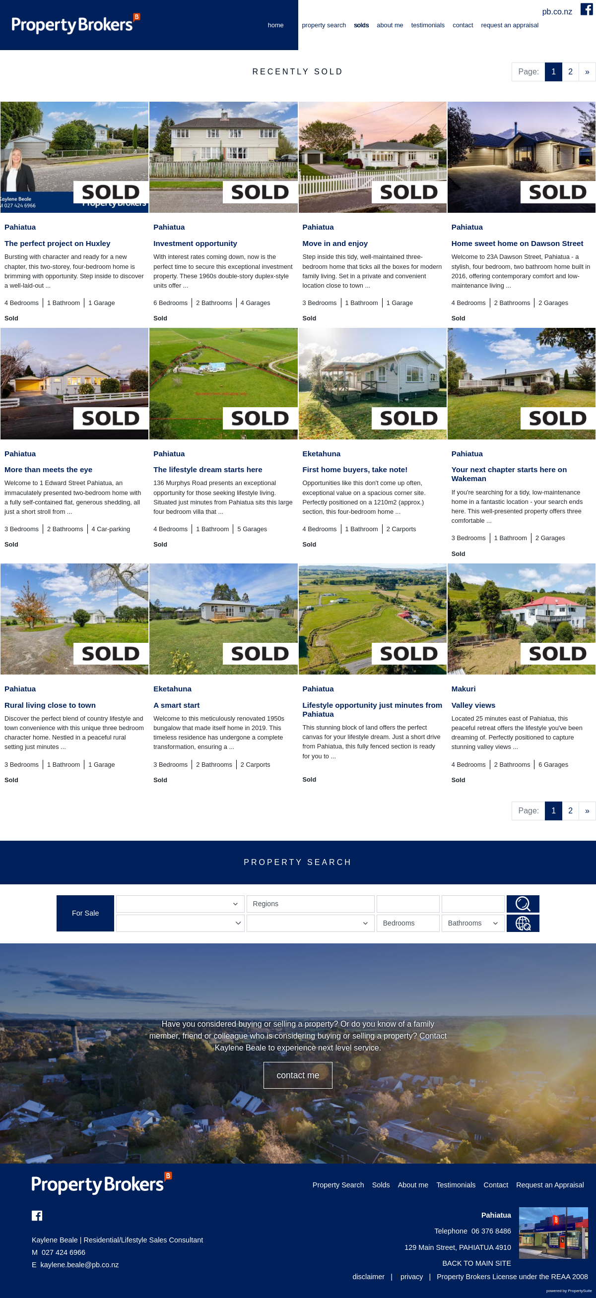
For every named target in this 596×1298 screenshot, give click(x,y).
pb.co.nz (558, 11)
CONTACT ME (297, 1075)
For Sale (85, 913)
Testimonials (428, 25)
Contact (463, 25)
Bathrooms (474, 925)
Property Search (324, 25)
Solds (361, 25)
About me (390, 25)
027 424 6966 (58, 1252)
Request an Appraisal (510, 25)
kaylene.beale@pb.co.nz (80, 1265)
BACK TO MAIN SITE (476, 1263)
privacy (411, 1277)
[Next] (587, 71)
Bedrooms (399, 923)
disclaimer (368, 1277)
